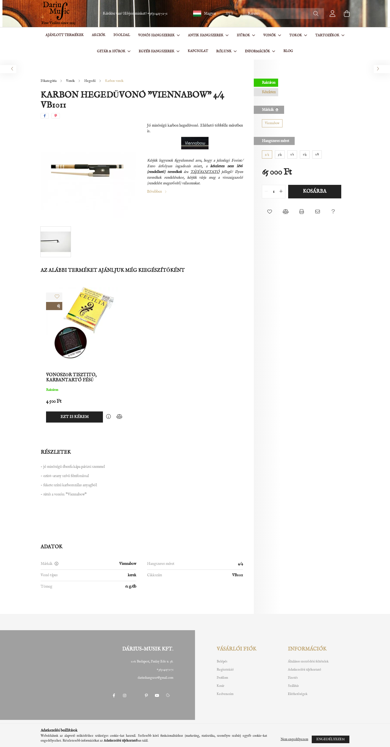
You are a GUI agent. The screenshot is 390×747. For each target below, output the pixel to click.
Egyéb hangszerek (157, 51)
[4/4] (267, 154)
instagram (124, 695)
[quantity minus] (266, 192)
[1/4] (305, 154)
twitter (135, 695)
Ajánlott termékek (65, 35)
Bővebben (154, 191)
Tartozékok (327, 35)
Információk (258, 51)
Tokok (296, 35)
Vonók (270, 35)
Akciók (98, 35)
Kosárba (314, 191)
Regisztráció (225, 670)
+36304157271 (157, 13)
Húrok (244, 35)
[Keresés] (283, 13)
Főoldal (121, 35)
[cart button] (346, 13)
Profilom (222, 678)
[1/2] (292, 154)
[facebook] (45, 116)
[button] (206, 14)
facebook (113, 695)
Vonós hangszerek (157, 35)
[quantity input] (273, 191)
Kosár (220, 686)
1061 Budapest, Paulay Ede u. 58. (152, 661)
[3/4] (280, 154)
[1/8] (317, 154)
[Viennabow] (272, 123)
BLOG (288, 51)
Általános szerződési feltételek (308, 662)
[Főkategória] (49, 81)
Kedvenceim (225, 694)
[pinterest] (55, 116)
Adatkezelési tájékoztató (304, 670)
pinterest (146, 695)
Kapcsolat (198, 51)
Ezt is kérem (74, 416)
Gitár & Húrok (111, 51)
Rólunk (224, 51)
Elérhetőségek (297, 694)
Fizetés (293, 678)
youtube (157, 695)
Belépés (222, 662)
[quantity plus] (281, 192)
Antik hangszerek (206, 35)
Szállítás (293, 686)
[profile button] (332, 13)
